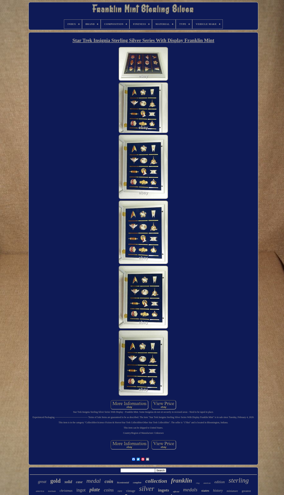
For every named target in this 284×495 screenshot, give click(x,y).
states (205, 490)
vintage (130, 490)
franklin (181, 480)
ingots (163, 490)
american (207, 483)
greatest (246, 490)
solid (68, 482)
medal (94, 481)
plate (94, 489)
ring (197, 483)
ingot (81, 490)
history (218, 490)
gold (55, 481)
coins (109, 489)
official (176, 491)
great (42, 481)
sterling (239, 480)
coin (109, 481)
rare (120, 491)
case (79, 482)
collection (156, 481)
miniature (232, 490)
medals (190, 489)
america (40, 491)
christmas (66, 490)
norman (52, 491)
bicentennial (123, 482)
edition (219, 482)
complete (137, 482)
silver (146, 488)
